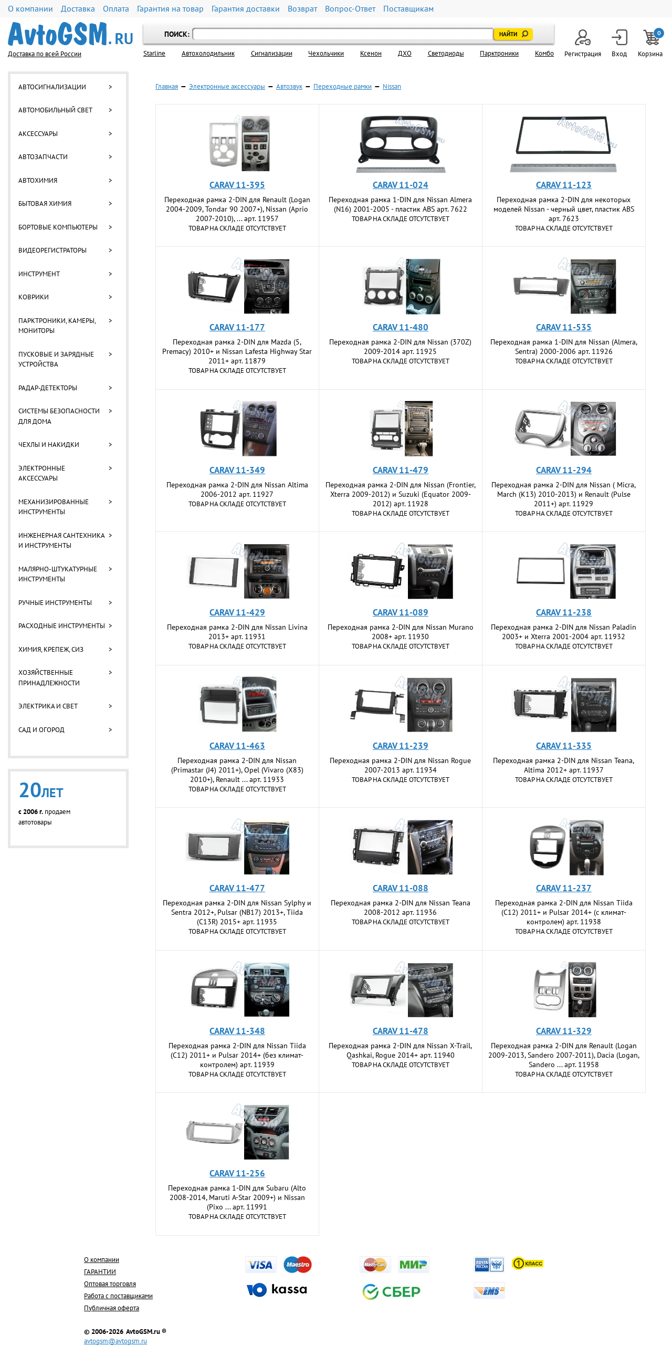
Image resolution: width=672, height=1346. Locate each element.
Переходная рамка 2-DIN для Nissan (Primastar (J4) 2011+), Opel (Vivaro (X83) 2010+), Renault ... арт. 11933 (237, 770)
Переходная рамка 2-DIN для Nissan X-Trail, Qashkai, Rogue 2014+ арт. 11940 (400, 1050)
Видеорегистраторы (52, 250)
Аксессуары (38, 133)
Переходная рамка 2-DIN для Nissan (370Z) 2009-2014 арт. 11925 (400, 346)
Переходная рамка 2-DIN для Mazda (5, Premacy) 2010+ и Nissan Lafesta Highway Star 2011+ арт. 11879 (237, 351)
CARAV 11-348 (237, 1031)
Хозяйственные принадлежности (49, 677)
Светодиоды (446, 53)
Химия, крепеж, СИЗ (50, 649)
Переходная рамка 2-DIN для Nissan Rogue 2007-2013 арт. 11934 (400, 765)
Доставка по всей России (44, 53)
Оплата (116, 8)
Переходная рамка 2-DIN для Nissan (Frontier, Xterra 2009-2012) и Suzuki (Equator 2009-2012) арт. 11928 (401, 494)
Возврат (302, 8)
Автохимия (37, 180)
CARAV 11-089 (400, 612)
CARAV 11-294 (564, 470)
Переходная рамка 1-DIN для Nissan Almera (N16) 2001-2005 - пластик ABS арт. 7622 (400, 204)
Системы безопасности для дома (59, 416)
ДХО (405, 53)
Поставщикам (408, 8)
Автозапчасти (43, 156)
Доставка (78, 8)
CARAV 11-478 (400, 1031)
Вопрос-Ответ (350, 8)
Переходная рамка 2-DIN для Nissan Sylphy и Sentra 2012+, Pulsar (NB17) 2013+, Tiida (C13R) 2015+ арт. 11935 (237, 912)
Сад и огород (41, 729)
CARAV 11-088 (400, 888)
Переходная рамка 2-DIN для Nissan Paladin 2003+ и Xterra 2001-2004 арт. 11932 (563, 631)
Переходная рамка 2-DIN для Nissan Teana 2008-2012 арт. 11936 (400, 907)
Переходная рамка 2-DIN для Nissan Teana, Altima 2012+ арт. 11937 (563, 765)
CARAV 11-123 (564, 185)
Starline (154, 53)
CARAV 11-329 (564, 1031)
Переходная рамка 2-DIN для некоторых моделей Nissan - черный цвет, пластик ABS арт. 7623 (564, 209)
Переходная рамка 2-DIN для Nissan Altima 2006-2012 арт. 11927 (237, 489)
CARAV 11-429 (237, 612)
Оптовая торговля (110, 1283)
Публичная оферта (111, 1307)
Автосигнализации (52, 86)
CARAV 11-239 (400, 746)
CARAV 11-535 (564, 327)
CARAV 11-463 (237, 746)
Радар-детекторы (47, 387)
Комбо (544, 53)
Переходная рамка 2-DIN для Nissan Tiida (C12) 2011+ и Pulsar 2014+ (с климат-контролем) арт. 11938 (564, 912)
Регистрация (582, 43)
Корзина (651, 43)
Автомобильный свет (55, 110)
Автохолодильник (208, 53)
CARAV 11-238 (564, 612)
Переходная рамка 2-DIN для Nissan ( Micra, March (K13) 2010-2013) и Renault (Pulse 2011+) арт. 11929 (563, 494)
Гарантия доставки (246, 8)
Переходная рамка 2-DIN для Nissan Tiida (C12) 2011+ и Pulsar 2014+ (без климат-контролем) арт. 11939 (237, 1055)
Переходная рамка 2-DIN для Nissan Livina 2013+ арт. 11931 (237, 631)
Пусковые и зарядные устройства (56, 359)
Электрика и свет (48, 706)
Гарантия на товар (170, 8)
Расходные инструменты (61, 625)
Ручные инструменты (55, 602)
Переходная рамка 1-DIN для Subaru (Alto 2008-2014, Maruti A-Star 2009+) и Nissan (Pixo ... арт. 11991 (237, 1197)
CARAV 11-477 (237, 888)
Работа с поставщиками (118, 1295)
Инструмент (39, 273)
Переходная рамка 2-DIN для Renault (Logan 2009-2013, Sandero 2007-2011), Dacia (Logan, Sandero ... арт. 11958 (563, 1055)
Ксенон (371, 53)
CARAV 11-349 (237, 470)
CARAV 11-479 (400, 470)
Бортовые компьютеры (58, 227)
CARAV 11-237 (564, 888)
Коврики (33, 297)
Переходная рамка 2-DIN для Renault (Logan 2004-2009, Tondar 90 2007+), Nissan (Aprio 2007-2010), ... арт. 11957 (237, 209)
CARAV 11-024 (400, 185)
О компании (30, 8)
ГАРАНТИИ (100, 1271)
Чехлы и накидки (48, 444)
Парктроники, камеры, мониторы (57, 326)
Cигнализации (271, 53)
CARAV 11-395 (237, 185)
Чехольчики (326, 53)
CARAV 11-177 (237, 327)
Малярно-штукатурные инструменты (57, 574)
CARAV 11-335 (564, 746)
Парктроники (499, 53)
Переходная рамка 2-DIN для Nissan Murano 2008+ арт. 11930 (401, 631)
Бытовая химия (44, 203)
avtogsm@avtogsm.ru (115, 1341)
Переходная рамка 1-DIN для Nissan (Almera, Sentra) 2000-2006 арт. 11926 (563, 346)
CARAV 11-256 (237, 1173)
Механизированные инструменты (53, 507)
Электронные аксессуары (41, 473)
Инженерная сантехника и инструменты (61, 540)
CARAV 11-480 (400, 327)
